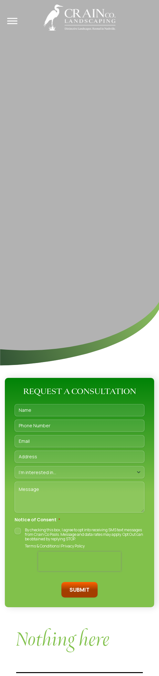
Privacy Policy (73, 546)
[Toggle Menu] (12, 21)
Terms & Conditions (42, 546)
